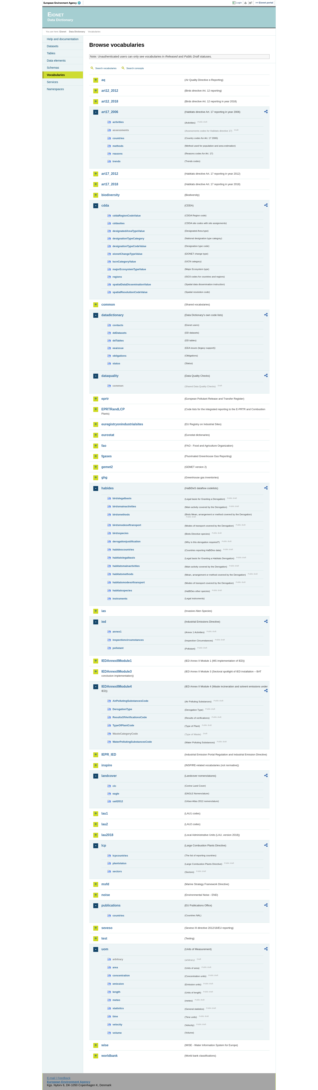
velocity (117, 1024)
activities (118, 122)
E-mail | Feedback (58, 1078)
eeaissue (118, 348)
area (115, 967)
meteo (116, 999)
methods (118, 145)
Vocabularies (56, 75)
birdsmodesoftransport (127, 525)
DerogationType (122, 709)
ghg (104, 477)
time (115, 1016)
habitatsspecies (122, 590)
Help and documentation (62, 39)
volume (117, 1032)
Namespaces (55, 89)
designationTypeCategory (128, 238)
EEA (63, 3)
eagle (116, 793)
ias (103, 611)
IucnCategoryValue (124, 261)
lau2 (104, 824)
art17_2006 (109, 112)
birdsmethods (121, 514)
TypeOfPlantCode (123, 725)
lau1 (104, 813)
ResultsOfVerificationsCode (130, 717)
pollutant (118, 648)
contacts (118, 325)
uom (104, 949)
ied (103, 621)
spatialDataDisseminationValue (132, 284)
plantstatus (119, 863)
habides (107, 488)
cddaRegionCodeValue (127, 215)
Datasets (52, 46)
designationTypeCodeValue (129, 246)
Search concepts (135, 68)
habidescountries (123, 549)
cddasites (119, 223)
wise (105, 1045)
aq (103, 80)
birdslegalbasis (122, 498)
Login (239, 2)
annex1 (117, 631)
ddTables (118, 340)
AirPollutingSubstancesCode (130, 700)
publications (110, 905)
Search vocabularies (105, 68)
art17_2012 (109, 173)
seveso (106, 928)
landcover (109, 776)
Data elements (56, 60)
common (108, 304)
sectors (117, 871)
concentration (121, 975)
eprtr (105, 398)
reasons (117, 153)
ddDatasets (120, 332)
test (104, 938)
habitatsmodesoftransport (129, 582)
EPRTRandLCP (113, 409)
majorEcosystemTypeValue (129, 269)
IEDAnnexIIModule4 (116, 686)
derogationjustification (127, 541)
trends (116, 161)
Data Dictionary (77, 31)
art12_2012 (109, 90)
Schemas (53, 67)
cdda (105, 205)
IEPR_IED (108, 754)
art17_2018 (109, 184)
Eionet (62, 31)
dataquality (109, 376)
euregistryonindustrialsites (122, 424)
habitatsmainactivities (126, 565)
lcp (103, 845)
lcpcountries (120, 855)
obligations (119, 355)
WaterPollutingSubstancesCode (132, 741)
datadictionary (112, 315)
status (116, 363)
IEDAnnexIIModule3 (116, 671)
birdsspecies (120, 533)
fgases (106, 456)
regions (117, 276)
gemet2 (107, 467)
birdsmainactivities (124, 506)
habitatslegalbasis (124, 557)
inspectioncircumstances (128, 639)
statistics (118, 1008)
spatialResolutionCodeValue (130, 292)
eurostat (107, 435)
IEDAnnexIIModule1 (116, 660)
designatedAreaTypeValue (129, 231)
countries (118, 138)
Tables (51, 53)
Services (52, 82)
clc (114, 785)
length (116, 991)
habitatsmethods (123, 574)
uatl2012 (118, 801)
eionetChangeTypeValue (127, 253)
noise (105, 895)
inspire (106, 765)
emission (118, 983)
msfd (105, 884)
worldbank (109, 1055)
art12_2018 (109, 101)
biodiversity (110, 195)
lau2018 (107, 835)
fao (103, 445)
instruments (120, 598)
